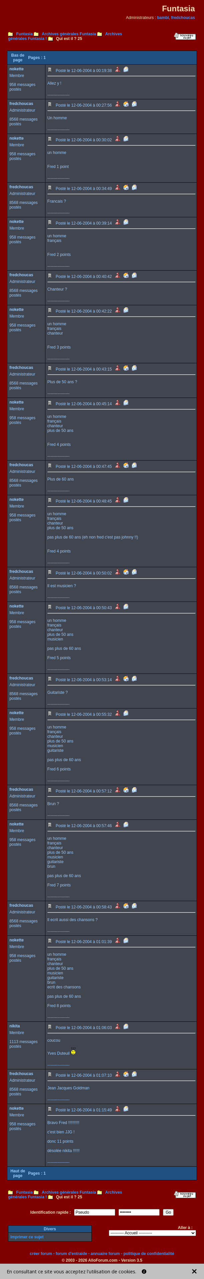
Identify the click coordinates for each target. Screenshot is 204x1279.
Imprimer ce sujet (26, 1237)
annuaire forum (105, 1253)
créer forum (41, 1253)
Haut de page (17, 1173)
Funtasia (24, 34)
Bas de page (17, 57)
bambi (163, 17)
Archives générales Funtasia (69, 34)
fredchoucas (183, 17)
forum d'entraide (71, 1253)
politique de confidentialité (149, 1253)
